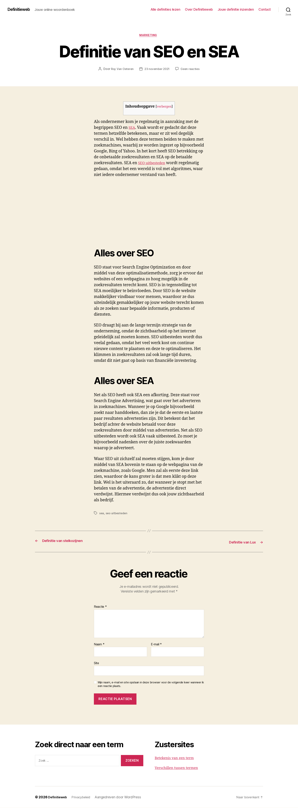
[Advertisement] (55, 210)
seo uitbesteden (117, 514)
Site (96, 663)
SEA (132, 128)
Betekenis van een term (177, 758)
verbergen (164, 107)
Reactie (100, 607)
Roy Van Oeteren (121, 70)
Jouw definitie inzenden (236, 9)
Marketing (149, 36)
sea (101, 514)
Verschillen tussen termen (179, 768)
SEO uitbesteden (153, 163)
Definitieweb (21, 9)
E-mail (156, 644)
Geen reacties (191, 70)
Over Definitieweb (199, 9)
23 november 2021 (157, 70)
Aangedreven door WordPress (121, 797)
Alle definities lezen (165, 9)
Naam (99, 644)
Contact (264, 9)
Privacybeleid (83, 797)
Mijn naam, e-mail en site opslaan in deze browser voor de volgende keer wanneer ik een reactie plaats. (151, 684)
